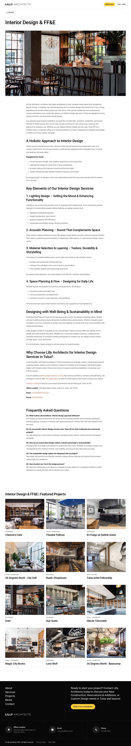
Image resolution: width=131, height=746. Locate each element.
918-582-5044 (37, 397)
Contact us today (32, 383)
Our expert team (52, 379)
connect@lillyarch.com (40, 393)
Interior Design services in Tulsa (51, 376)
